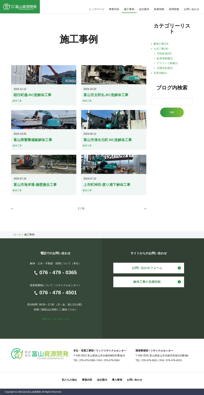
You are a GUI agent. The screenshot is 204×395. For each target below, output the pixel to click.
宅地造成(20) (164, 53)
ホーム (17, 234)
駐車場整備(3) (165, 58)
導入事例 (117, 379)
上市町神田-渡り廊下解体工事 (107, 185)
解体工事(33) (161, 43)
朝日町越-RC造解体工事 (32, 95)
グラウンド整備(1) (167, 63)
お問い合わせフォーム (147, 268)
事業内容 (114, 9)
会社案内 (144, 9)
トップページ (96, 9)
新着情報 (159, 9)
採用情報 (174, 9)
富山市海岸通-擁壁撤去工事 (35, 185)
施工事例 (129, 9)
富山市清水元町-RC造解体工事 (108, 140)
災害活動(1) (160, 73)
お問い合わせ (191, 9)
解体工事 (17, 100)
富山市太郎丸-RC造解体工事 (106, 95)
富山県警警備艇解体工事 (33, 140)
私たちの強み (69, 379)
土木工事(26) (161, 48)
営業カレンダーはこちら (55, 319)
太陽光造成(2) (165, 68)
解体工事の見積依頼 (147, 281)
